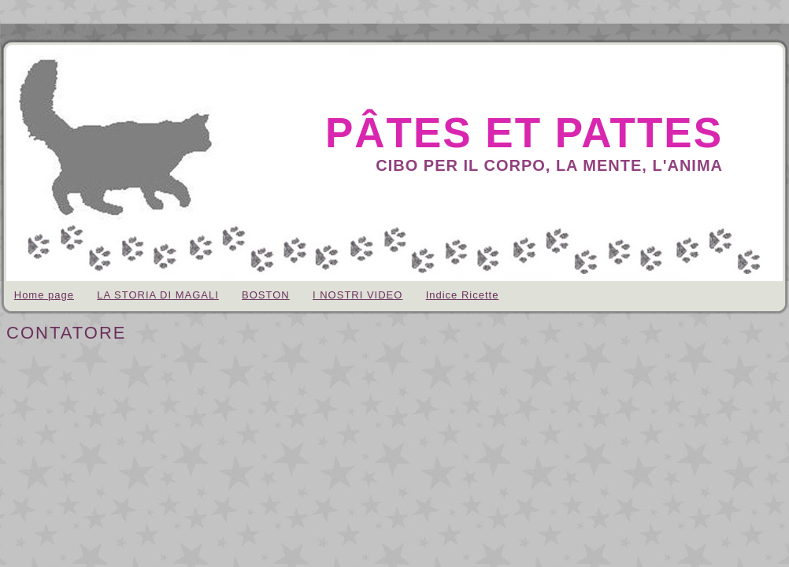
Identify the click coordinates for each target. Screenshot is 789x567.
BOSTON (266, 295)
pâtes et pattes (524, 132)
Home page (44, 295)
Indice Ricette (462, 295)
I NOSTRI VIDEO (357, 295)
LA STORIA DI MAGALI (158, 295)
